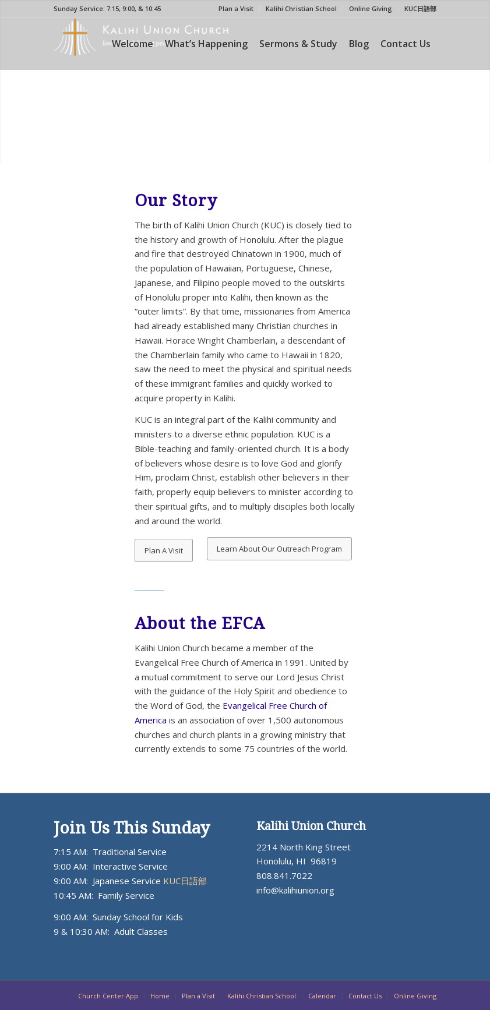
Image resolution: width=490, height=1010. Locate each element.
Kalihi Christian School (301, 8)
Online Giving (370, 8)
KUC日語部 (420, 8)
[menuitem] (236, 9)
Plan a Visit (235, 8)
